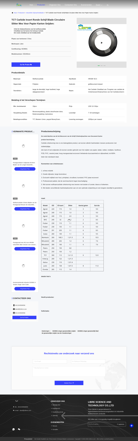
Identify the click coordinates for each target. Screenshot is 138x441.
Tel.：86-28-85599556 (20, 407)
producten (21, 13)
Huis (31, 5)
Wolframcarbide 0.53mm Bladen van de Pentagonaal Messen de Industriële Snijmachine (25, 205)
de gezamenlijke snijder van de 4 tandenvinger (56, 333)
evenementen (86, 5)
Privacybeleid (28, 439)
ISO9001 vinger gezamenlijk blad (88, 331)
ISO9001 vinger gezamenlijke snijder (64, 331)
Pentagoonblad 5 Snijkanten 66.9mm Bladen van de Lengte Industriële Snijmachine (24, 165)
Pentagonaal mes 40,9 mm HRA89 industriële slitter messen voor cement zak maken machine (24, 245)
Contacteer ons (71, 5)
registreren (120, 424)
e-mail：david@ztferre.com (22, 410)
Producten (41, 5)
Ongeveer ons (54, 5)
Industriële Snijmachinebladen (35, 13)
